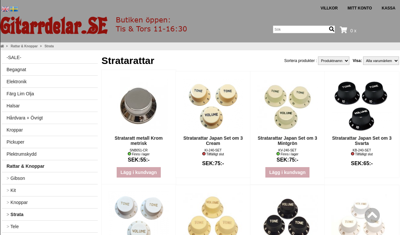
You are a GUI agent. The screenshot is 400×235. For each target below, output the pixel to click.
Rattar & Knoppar (24, 46)
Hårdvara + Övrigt (25, 117)
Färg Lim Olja (20, 93)
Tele (13, 226)
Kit (11, 190)
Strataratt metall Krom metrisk (139, 140)
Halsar (13, 105)
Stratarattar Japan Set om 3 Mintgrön (287, 140)
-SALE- (14, 57)
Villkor (329, 8)
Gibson (16, 178)
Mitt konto (360, 8)
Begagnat (16, 69)
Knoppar (17, 202)
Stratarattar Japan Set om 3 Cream (213, 140)
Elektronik (16, 81)
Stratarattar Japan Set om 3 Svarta (362, 140)
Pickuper (15, 142)
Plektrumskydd (22, 154)
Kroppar (15, 130)
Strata (49, 46)
